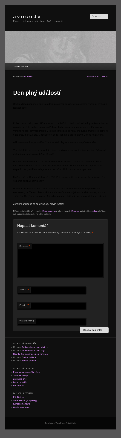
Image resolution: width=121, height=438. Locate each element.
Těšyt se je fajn (20, 375)
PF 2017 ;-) (18, 385)
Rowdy (16, 354)
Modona (75, 211)
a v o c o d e (26, 16)
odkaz (95, 211)
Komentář (24, 246)
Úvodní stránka (21, 67)
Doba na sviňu (20, 382)
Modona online (49, 211)
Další (104, 76)
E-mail (24, 305)
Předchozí (93, 76)
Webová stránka (26, 321)
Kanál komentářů (21, 404)
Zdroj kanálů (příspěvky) (25, 400)
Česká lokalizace (21, 407)
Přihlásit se (18, 397)
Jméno (24, 290)
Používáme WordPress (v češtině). (60, 423)
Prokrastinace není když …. (35, 347)
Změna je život (29, 357)
